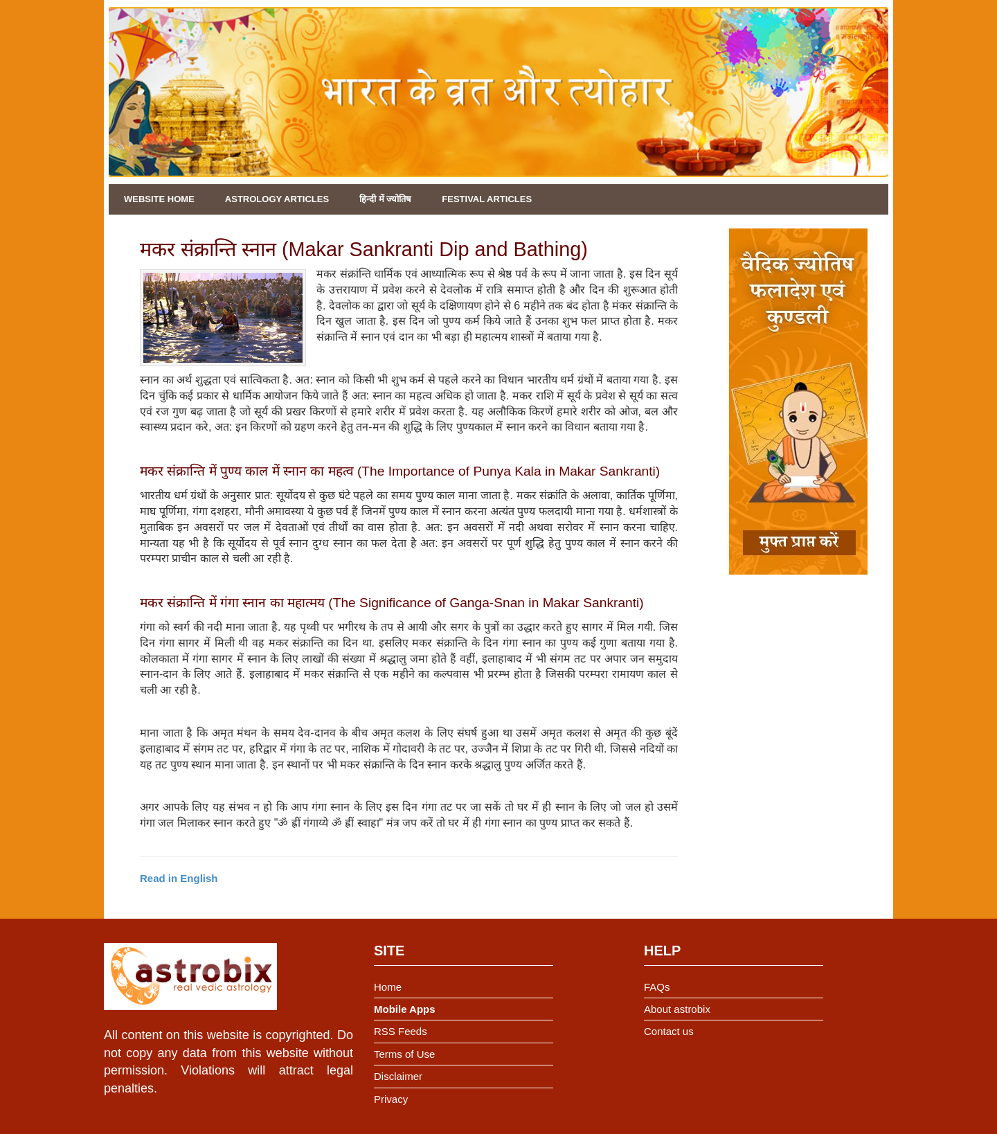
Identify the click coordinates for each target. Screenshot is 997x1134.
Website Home (159, 199)
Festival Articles (487, 199)
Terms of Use (404, 1054)
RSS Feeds (400, 1031)
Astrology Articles (277, 199)
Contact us (669, 1031)
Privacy (391, 1099)
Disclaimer (398, 1076)
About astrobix (677, 1009)
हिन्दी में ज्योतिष (385, 199)
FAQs (657, 987)
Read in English (179, 878)
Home (388, 987)
